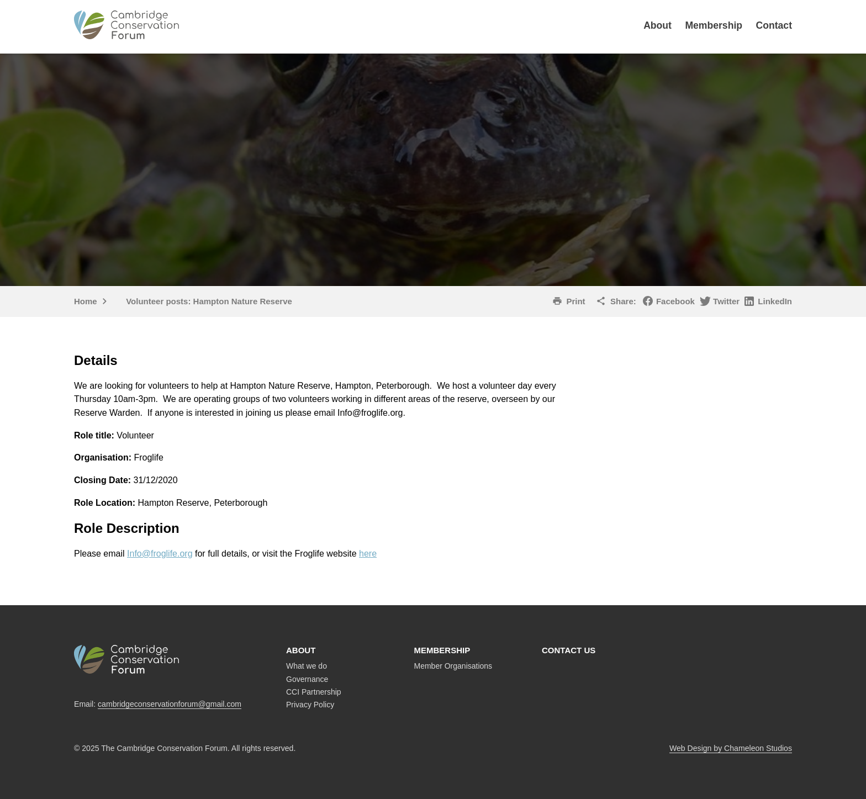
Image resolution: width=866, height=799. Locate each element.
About (657, 25)
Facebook (675, 301)
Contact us (568, 650)
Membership (713, 25)
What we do (306, 666)
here (368, 553)
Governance (307, 679)
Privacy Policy (310, 704)
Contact (774, 25)
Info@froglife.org (160, 553)
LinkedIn (775, 301)
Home (85, 301)
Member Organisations (453, 666)
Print (575, 301)
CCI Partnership (313, 691)
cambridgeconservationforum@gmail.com (169, 704)
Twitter (726, 301)
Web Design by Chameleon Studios (730, 748)
